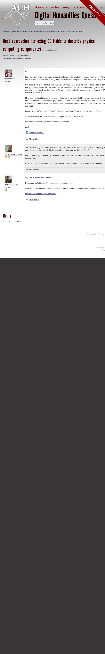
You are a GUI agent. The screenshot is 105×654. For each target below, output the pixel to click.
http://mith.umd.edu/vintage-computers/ (40, 194)
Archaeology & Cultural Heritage (65, 31)
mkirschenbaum (11, 185)
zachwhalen (41, 178)
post (49, 178)
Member (8, 81)
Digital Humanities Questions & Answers (24, 31)
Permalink (34, 139)
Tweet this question (36, 133)
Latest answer (8, 59)
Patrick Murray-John (13, 155)
